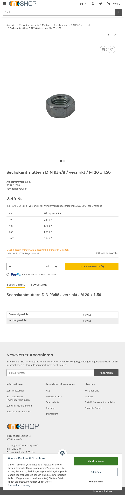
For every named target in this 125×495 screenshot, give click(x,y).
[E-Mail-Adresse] (50, 372)
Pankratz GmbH (93, 408)
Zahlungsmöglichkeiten (19, 405)
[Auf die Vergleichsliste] (103, 49)
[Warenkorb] (113, 3)
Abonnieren (106, 372)
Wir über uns (92, 390)
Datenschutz (52, 402)
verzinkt (23, 188)
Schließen (96, 472)
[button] (93, 3)
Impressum (52, 413)
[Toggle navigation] (4, 2)
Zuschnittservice (15, 390)
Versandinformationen (19, 411)
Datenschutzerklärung (63, 361)
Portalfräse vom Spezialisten (100, 402)
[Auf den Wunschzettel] (111, 49)
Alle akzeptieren (95, 461)
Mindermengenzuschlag (57, 205)
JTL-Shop (108, 490)
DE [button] (81, 3)
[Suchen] (59, 12)
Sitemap (50, 408)
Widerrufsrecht (54, 396)
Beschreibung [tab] (16, 284)
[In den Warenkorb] (91, 266)
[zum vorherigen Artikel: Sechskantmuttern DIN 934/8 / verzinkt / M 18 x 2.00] (108, 34)
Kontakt (89, 396)
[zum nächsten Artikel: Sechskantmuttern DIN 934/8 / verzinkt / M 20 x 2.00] (115, 34)
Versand (33, 205)
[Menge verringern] (10, 266)
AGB (48, 390)
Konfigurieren (96, 481)
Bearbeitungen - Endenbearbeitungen (18, 398)
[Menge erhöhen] (56, 266)
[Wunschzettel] (100, 3)
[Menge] (29, 266)
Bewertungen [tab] (40, 284)
